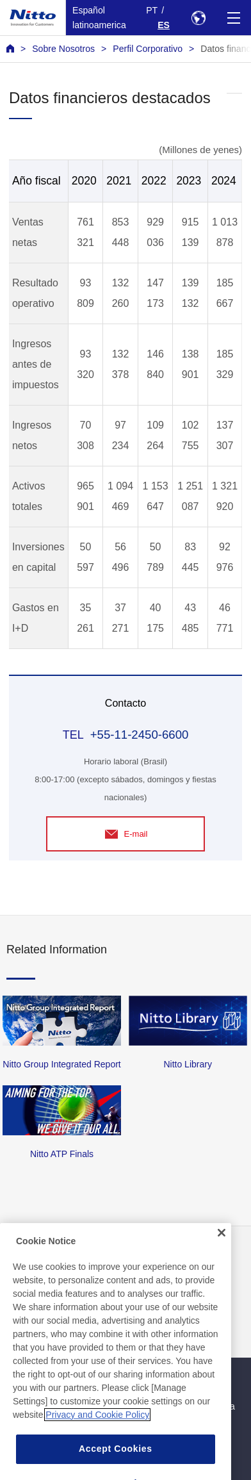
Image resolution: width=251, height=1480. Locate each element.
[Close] (221, 1256)
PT (152, 10)
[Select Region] (198, 17)
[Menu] (233, 17)
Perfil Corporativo (147, 49)
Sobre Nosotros (63, 49)
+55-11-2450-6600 (139, 734)
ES (164, 25)
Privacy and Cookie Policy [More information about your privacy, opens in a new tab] (97, 1438)
